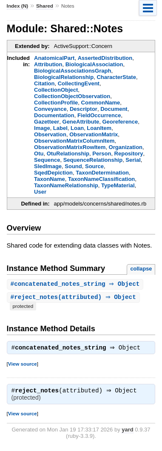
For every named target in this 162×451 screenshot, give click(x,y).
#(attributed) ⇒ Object (74, 298)
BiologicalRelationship (64, 77)
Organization (125, 147)
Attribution (48, 64)
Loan (77, 128)
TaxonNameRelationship (66, 185)
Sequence (47, 160)
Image (42, 128)
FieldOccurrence (99, 115)
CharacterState (116, 77)
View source (22, 365)
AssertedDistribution (105, 58)
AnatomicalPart (54, 58)
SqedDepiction (53, 172)
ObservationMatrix (93, 134)
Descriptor (83, 109)
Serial (132, 160)
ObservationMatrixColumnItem (74, 141)
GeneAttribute (81, 121)
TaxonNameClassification (101, 179)
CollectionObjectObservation (72, 96)
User (40, 192)
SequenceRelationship (92, 160)
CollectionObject (56, 90)
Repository (128, 153)
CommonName (100, 102)
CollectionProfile (56, 102)
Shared (44, 6)
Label (60, 128)
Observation (50, 134)
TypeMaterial (118, 185)
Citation (44, 83)
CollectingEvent (78, 83)
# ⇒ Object (76, 284)
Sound (73, 166)
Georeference (120, 121)
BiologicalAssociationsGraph (72, 71)
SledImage (48, 166)
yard (127, 431)
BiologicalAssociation (94, 64)
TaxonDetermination (102, 172)
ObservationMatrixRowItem (69, 147)
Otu (38, 153)
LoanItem (99, 128)
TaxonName (49, 179)
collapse (141, 268)
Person (101, 153)
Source (94, 166)
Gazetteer (46, 121)
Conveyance (50, 109)
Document (114, 109)
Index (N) (17, 6)
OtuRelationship (68, 153)
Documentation (54, 115)
